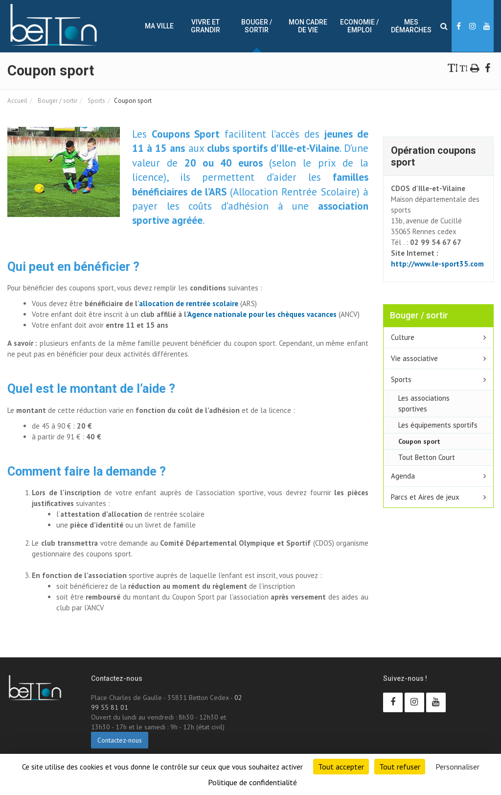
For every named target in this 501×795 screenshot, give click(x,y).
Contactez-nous (119, 740)
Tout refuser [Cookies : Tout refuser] (399, 766)
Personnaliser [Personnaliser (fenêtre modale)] (457, 766)
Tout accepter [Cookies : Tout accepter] (341, 766)
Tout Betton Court (426, 457)
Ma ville (159, 26)
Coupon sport (419, 441)
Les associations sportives (424, 403)
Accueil (17, 100)
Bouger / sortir (256, 26)
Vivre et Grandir (205, 26)
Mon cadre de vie (308, 26)
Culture (402, 337)
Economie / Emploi (359, 26)
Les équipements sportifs (438, 425)
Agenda (403, 476)
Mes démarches (411, 26)
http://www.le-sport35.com (437, 263)
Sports (95, 100)
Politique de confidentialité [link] (252, 782)
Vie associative (414, 358)
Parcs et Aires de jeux (425, 497)
